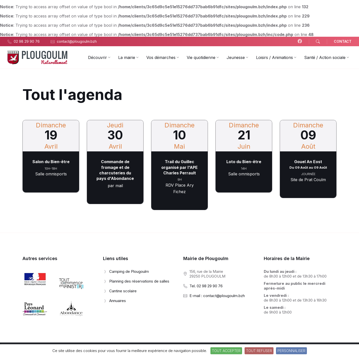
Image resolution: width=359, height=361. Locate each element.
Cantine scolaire (123, 291)
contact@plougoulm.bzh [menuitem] (77, 41)
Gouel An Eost (308, 161)
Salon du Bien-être (51, 161)
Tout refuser (259, 351)
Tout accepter (226, 351)
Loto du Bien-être (243, 161)
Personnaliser (291, 351)
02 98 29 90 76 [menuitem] (27, 41)
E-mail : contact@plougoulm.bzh (217, 295)
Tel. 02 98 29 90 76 (206, 286)
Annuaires (117, 300)
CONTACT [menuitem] (343, 41)
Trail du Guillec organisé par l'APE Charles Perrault (179, 167)
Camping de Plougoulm (129, 271)
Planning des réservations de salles (139, 281)
